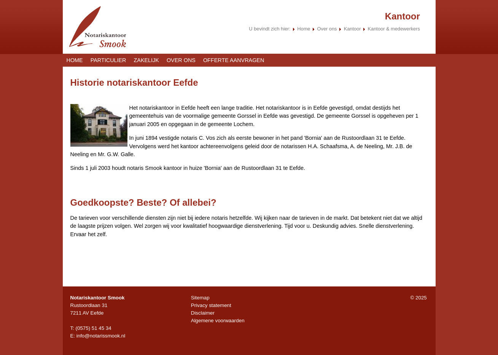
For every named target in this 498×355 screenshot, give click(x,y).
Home (303, 29)
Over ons (327, 29)
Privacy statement (211, 305)
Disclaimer (203, 313)
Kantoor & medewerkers (394, 29)
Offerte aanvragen (233, 60)
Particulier (108, 60)
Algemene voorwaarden (218, 320)
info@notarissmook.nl (100, 336)
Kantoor (353, 29)
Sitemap (200, 298)
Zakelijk (146, 60)
